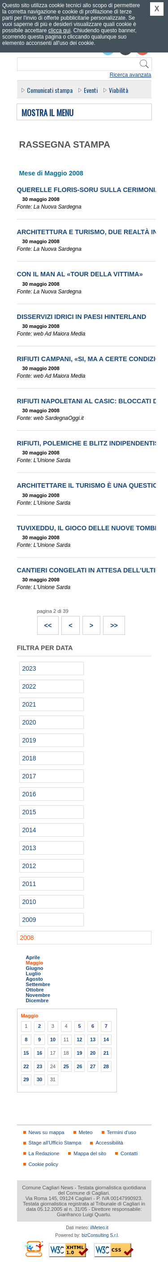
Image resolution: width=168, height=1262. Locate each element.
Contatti (129, 1153)
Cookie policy (43, 1164)
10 (53, 1039)
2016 (29, 794)
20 (92, 1053)
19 (79, 1053)
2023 (29, 668)
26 (79, 1066)
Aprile (33, 957)
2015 (29, 812)
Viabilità (118, 90)
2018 (29, 758)
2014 (29, 830)
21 (106, 1053)
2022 (29, 686)
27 (92, 1066)
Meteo (86, 1132)
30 (39, 1079)
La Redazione (44, 1153)
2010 (29, 901)
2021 (29, 704)
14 (106, 1039)
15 (26, 1053)
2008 (27, 937)
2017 (29, 776)
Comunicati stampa (50, 90)
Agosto (34, 979)
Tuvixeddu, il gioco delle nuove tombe (88, 528)
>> (110, 622)
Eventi (91, 90)
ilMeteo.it (99, 1227)
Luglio (33, 973)
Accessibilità (109, 1142)
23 (39, 1066)
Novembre (38, 995)
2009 (29, 919)
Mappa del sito (89, 1153)
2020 (29, 722)
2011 (29, 883)
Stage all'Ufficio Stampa (55, 1142)
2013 (29, 848)
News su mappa (47, 1132)
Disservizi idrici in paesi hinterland (81, 316)
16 (39, 1053)
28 (106, 1066)
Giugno (34, 968)
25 (66, 1066)
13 (92, 1039)
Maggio (34, 962)
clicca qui (59, 30)
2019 (29, 740)
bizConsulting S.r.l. (100, 1235)
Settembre (38, 984)
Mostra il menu (47, 113)
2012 (29, 865)
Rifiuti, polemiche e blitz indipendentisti (91, 443)
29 (26, 1079)
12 (79, 1039)
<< (45, 622)
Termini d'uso (121, 1132)
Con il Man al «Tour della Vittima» (80, 274)
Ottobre (35, 989)
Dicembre (37, 1000)
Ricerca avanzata (130, 75)
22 (26, 1066)
